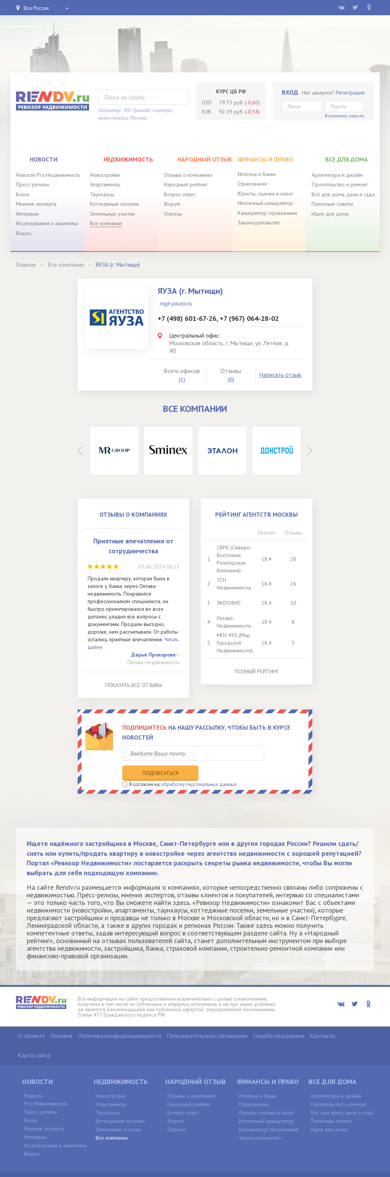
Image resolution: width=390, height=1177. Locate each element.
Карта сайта (34, 1038)
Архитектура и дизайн (337, 174)
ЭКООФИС (229, 602)
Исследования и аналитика (47, 223)
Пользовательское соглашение (207, 1019)
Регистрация (350, 92)
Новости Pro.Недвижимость (48, 174)
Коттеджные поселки (114, 203)
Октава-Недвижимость (153, 662)
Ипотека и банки (257, 174)
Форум (172, 203)
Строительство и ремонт (340, 184)
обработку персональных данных (199, 768)
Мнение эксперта (36, 203)
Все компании (106, 223)
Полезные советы (332, 203)
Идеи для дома (330, 213)
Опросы (173, 213)
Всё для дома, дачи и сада (343, 194)
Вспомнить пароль (344, 116)
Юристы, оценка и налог (265, 193)
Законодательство (259, 222)
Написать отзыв (280, 374)
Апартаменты (105, 184)
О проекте (31, 1019)
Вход (290, 92)
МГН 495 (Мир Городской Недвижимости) (235, 643)
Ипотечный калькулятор (265, 203)
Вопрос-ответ (179, 194)
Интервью (27, 213)
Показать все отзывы (133, 685)
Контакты (322, 1019)
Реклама (61, 1019)
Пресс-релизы (32, 184)
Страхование (252, 183)
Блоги (22, 194)
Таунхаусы (102, 194)
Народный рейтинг (186, 184)
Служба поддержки (278, 1019)
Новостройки (105, 174)
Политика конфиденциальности (119, 1019)
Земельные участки (112, 213)
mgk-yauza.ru (176, 303)
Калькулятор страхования (267, 213)
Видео (23, 233)
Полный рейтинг (257, 671)
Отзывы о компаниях (188, 174)
